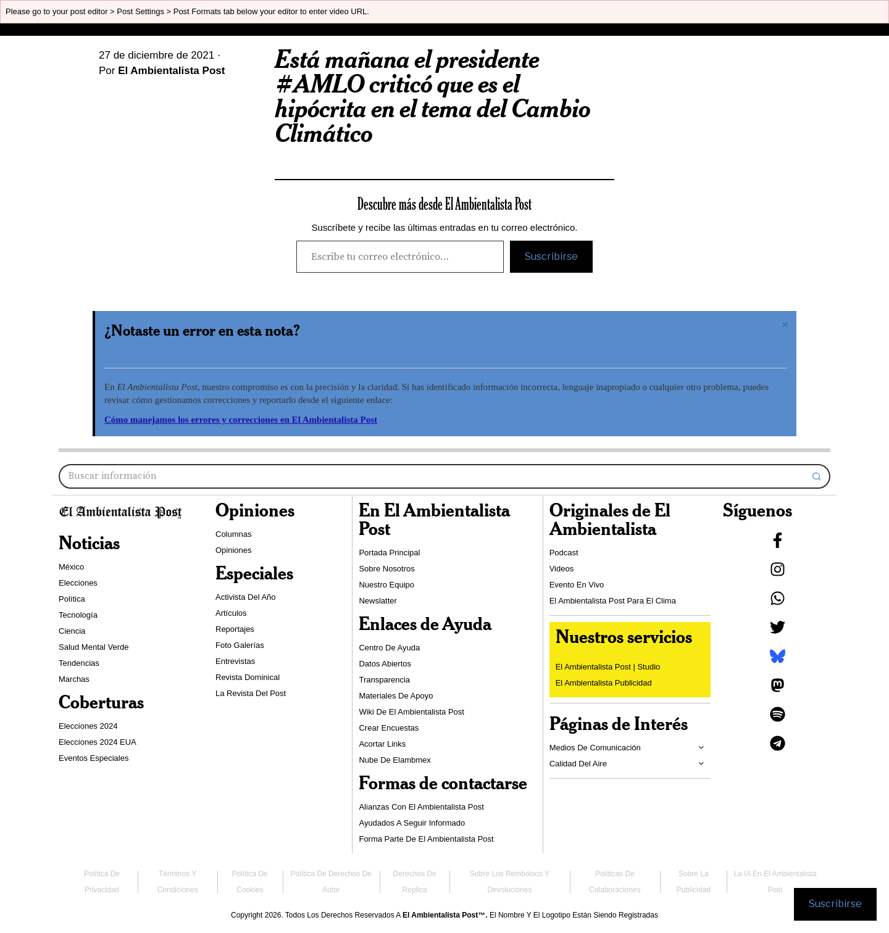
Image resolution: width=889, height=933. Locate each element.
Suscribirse (551, 256)
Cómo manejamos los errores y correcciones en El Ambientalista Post (240, 420)
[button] (816, 476)
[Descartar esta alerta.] (785, 325)
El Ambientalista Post (171, 71)
